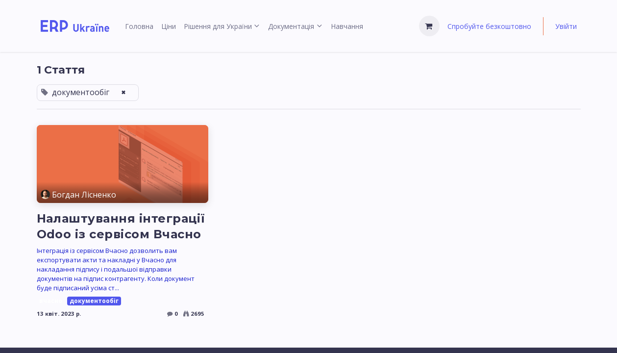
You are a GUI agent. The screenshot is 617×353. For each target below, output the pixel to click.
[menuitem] (139, 26)
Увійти (566, 26)
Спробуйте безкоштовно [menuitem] (489, 26)
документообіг (94, 301)
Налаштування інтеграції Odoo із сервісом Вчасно (121, 226)
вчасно (50, 301)
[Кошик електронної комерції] (429, 26)
